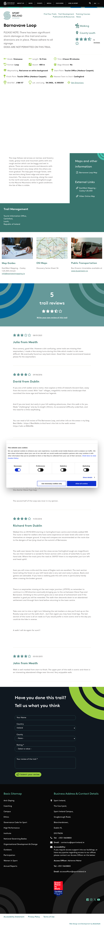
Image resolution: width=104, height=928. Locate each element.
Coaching (8, 806)
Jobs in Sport (73, 3)
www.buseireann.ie (79, 271)
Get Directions (77, 83)
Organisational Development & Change (20, 845)
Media (49, 3)
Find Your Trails (50, 14)
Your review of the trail (26, 759)
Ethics (6, 817)
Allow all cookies (81, 483)
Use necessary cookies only (52, 483)
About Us (20, 3)
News (30, 3)
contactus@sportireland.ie (72, 843)
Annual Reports (10, 866)
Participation (9, 855)
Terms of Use (48, 917)
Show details (87, 477)
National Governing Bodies (15, 839)
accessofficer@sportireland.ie (73, 872)
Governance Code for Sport (15, 823)
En (95, 3)
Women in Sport (11, 861)
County (20, 735)
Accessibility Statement (14, 917)
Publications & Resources (63, 17)
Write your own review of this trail (52, 318)
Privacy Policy (34, 917)
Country (20, 724)
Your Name (21, 718)
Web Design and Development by (84, 924)
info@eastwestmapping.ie (13, 274)
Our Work (59, 3)
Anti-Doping (9, 801)
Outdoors (8, 850)
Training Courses (83, 14)
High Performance (12, 828)
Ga (98, 3)
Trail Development (66, 14)
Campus (7, 812)
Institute (7, 834)
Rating (20, 745)
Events (39, 3)
